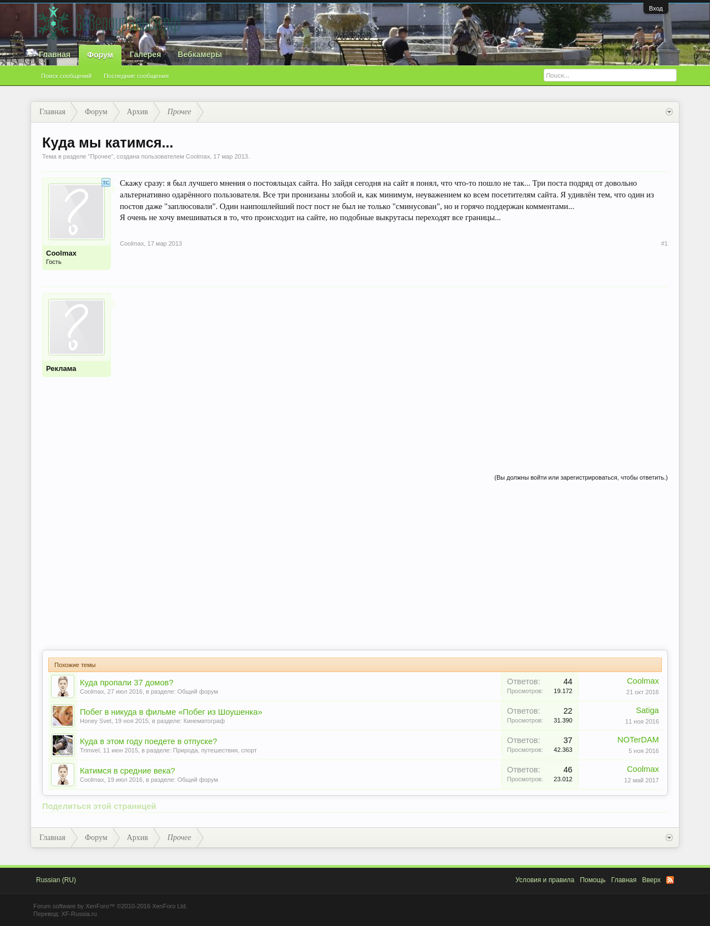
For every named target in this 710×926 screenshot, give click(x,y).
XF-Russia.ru (79, 913)
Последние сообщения (136, 76)
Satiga (647, 710)
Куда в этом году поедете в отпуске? (148, 741)
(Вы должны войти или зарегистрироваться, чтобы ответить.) (581, 477)
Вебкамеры (200, 54)
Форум (100, 54)
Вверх (651, 880)
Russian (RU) (56, 880)
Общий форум (198, 691)
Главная (54, 54)
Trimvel (90, 750)
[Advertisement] (394, 370)
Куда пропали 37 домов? (127, 682)
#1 (664, 243)
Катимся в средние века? (127, 770)
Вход (656, 8)
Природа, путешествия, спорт (215, 750)
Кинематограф (204, 721)
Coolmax (198, 156)
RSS (670, 880)
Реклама (61, 368)
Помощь (592, 880)
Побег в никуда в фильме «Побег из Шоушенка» (171, 712)
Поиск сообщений (66, 76)
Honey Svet (95, 721)
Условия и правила (544, 880)
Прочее (100, 156)
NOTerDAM (638, 739)
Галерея (145, 54)
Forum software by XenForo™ (110, 906)
